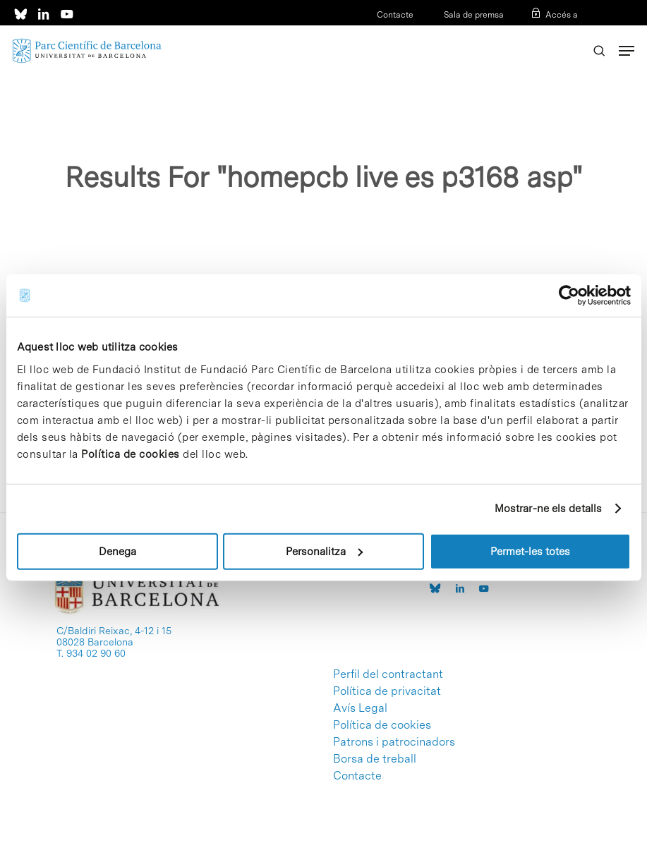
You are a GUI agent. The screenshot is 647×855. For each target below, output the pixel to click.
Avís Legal (360, 708)
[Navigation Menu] (626, 51)
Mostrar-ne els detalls (548, 508)
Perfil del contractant (388, 674)
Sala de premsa (473, 15)
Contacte (395, 15)
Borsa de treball (374, 759)
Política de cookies (130, 453)
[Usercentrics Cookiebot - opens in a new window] (569, 295)
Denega (117, 551)
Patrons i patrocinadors (394, 742)
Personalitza (324, 551)
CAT (524, 33)
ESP (546, 33)
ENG (569, 33)
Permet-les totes (530, 551)
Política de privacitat (387, 691)
